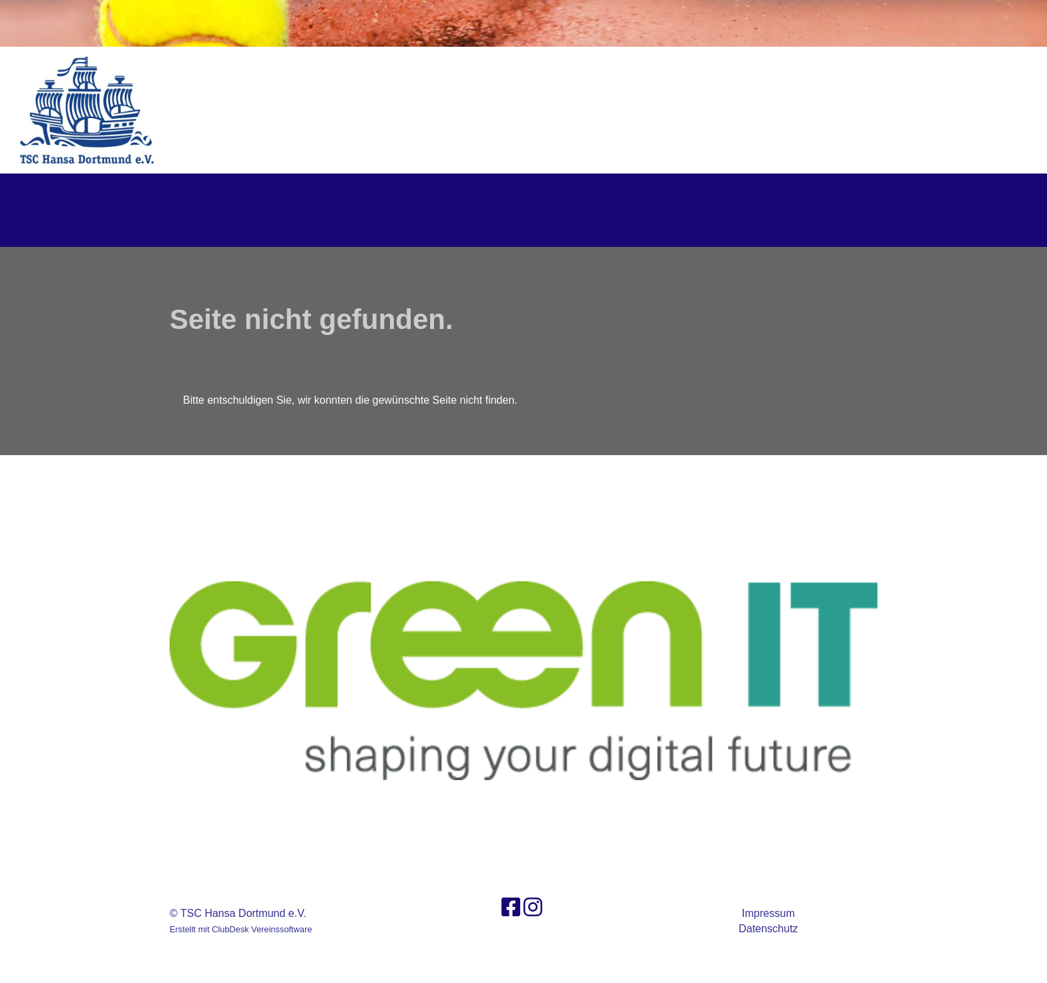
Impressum (768, 913)
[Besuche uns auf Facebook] (510, 908)
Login (998, 109)
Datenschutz (768, 928)
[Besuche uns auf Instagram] (533, 908)
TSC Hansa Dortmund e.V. (524, 210)
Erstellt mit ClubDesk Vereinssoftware (241, 929)
